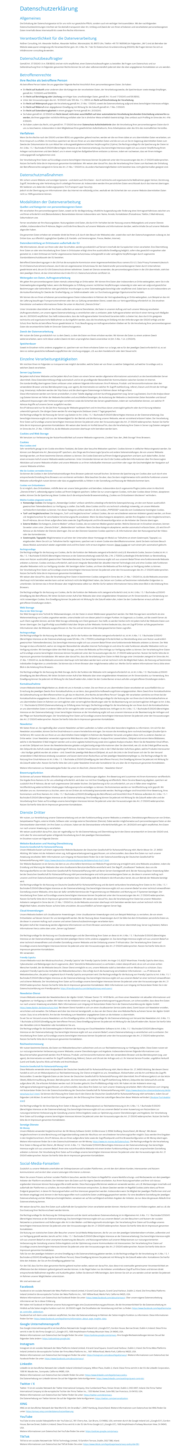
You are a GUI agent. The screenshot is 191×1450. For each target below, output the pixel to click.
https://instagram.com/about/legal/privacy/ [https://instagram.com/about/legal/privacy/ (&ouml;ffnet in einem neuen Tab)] (107, 1355)
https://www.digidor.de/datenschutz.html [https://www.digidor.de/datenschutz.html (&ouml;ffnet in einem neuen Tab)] (39, 1007)
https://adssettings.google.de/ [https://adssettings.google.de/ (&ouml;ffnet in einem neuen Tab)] (56, 1338)
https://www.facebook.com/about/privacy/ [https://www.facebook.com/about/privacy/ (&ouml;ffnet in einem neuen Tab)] (105, 1297)
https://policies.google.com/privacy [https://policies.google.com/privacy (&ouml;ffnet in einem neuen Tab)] (100, 1335)
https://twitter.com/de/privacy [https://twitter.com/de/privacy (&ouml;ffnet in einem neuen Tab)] (98, 1395)
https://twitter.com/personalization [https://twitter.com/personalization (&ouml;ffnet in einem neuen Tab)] (111, 1398)
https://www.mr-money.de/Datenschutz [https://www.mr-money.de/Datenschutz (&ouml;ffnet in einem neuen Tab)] (111, 1141)
